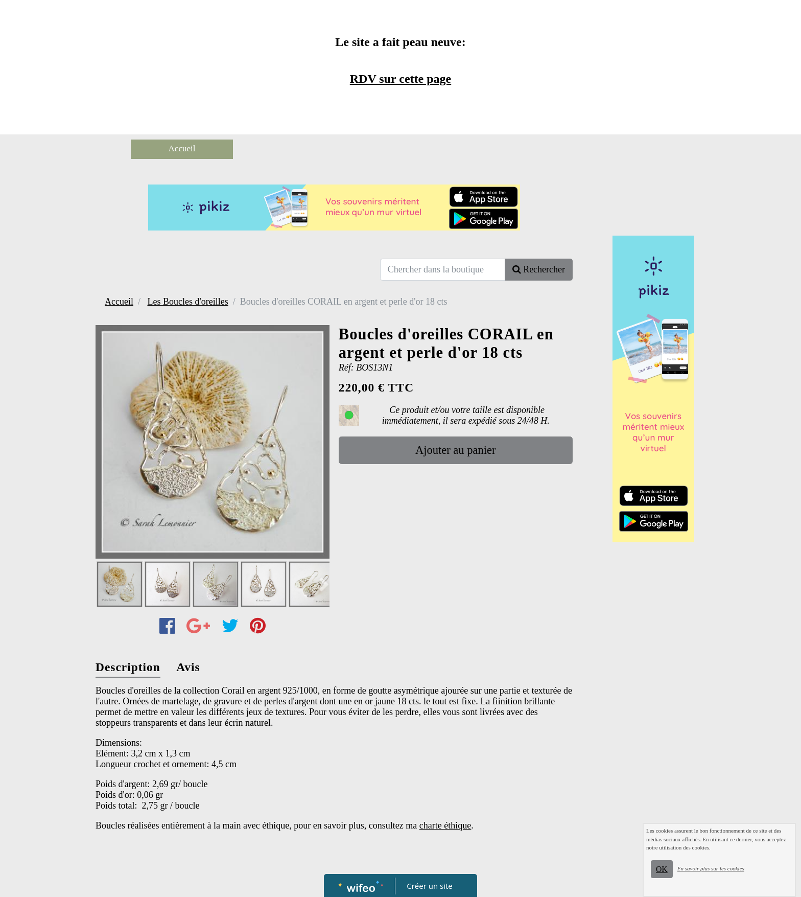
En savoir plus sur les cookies (710, 868)
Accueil (182, 148)
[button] (319, 584)
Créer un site (430, 886)
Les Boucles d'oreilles (187, 301)
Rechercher (538, 269)
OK (662, 869)
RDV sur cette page (400, 78)
